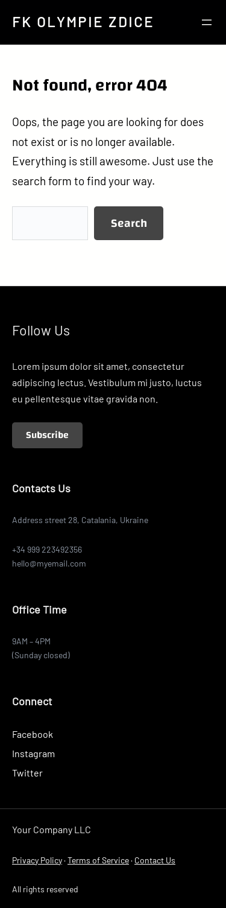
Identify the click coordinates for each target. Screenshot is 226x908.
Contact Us (154, 860)
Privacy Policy (37, 860)
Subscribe (47, 435)
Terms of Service (98, 860)
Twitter (27, 772)
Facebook (32, 734)
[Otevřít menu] (206, 22)
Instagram (33, 753)
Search (129, 223)
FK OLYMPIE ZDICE (83, 21)
